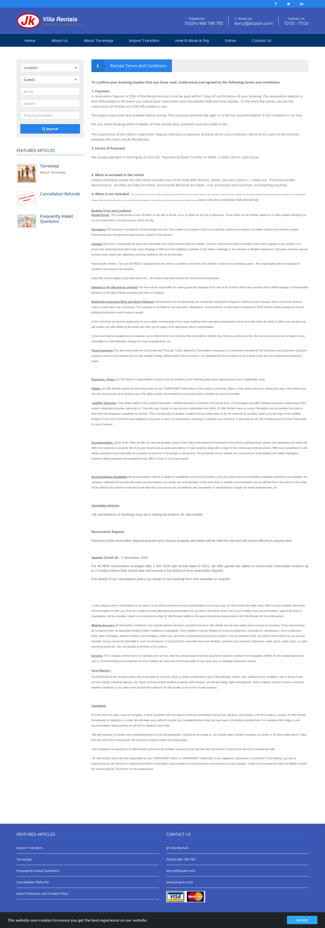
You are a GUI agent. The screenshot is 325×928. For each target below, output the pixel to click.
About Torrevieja (98, 40)
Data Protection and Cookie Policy (42, 893)
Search (50, 128)
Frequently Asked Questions (38, 870)
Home (30, 40)
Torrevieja (24, 859)
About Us (59, 40)
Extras (230, 40)
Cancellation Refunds (33, 882)
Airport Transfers (144, 40)
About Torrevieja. (62, 169)
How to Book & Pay (192, 40)
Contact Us (261, 40)
